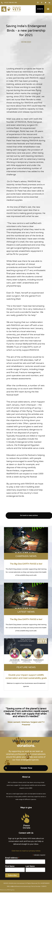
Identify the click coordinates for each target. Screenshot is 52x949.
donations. (26, 745)
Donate (40, 9)
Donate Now (26, 768)
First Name (9, 866)
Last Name (30, 866)
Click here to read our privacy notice (26, 851)
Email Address (12, 858)
